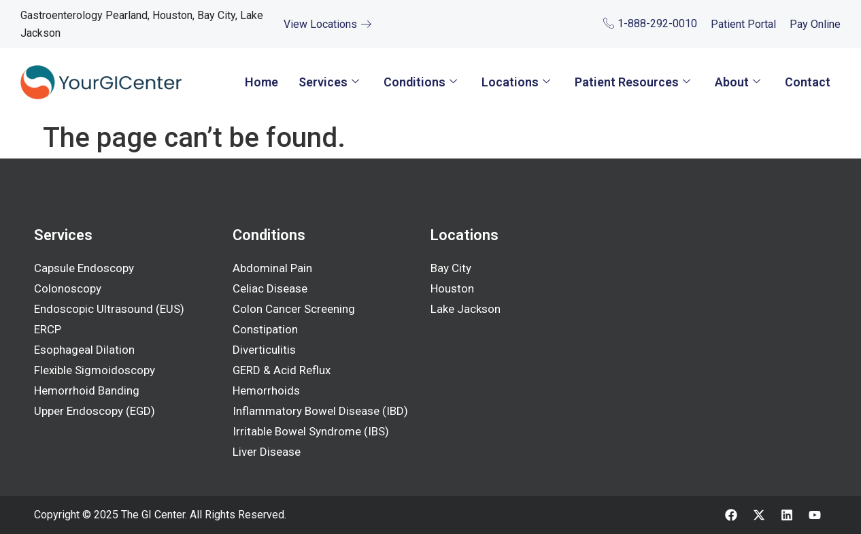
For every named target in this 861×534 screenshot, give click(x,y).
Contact (807, 82)
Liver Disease (267, 451)
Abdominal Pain (272, 268)
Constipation (265, 329)
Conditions (420, 82)
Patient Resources (632, 82)
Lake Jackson (465, 309)
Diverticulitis (264, 349)
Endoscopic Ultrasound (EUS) (109, 309)
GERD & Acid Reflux (282, 370)
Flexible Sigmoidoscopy (94, 370)
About (737, 82)
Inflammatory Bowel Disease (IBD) (320, 411)
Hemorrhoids (266, 390)
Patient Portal (743, 24)
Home (261, 82)
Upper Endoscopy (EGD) (95, 411)
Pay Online (815, 24)
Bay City (450, 268)
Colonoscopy (67, 288)
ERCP (47, 329)
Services (329, 82)
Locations (516, 82)
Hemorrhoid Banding (86, 390)
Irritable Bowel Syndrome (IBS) (311, 431)
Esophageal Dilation (84, 349)
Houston (452, 288)
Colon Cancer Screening (294, 309)
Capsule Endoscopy (84, 268)
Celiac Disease (270, 288)
